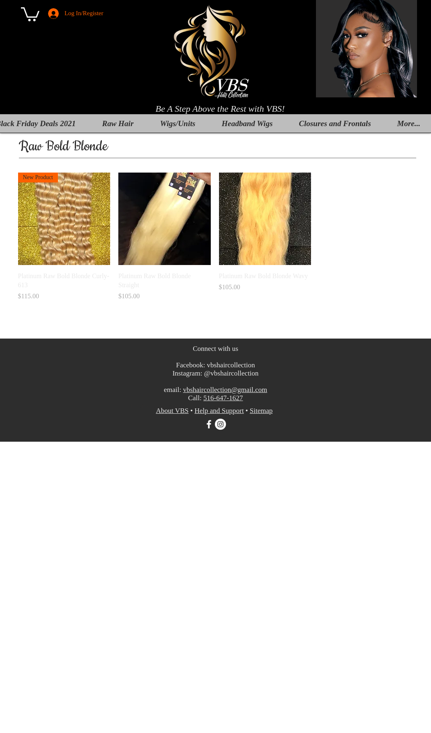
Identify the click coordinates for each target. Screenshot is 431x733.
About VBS (172, 411)
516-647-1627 (223, 398)
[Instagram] (220, 424)
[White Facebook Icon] (208, 424)
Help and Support (219, 411)
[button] (30, 13)
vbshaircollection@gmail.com (225, 390)
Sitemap (261, 411)
